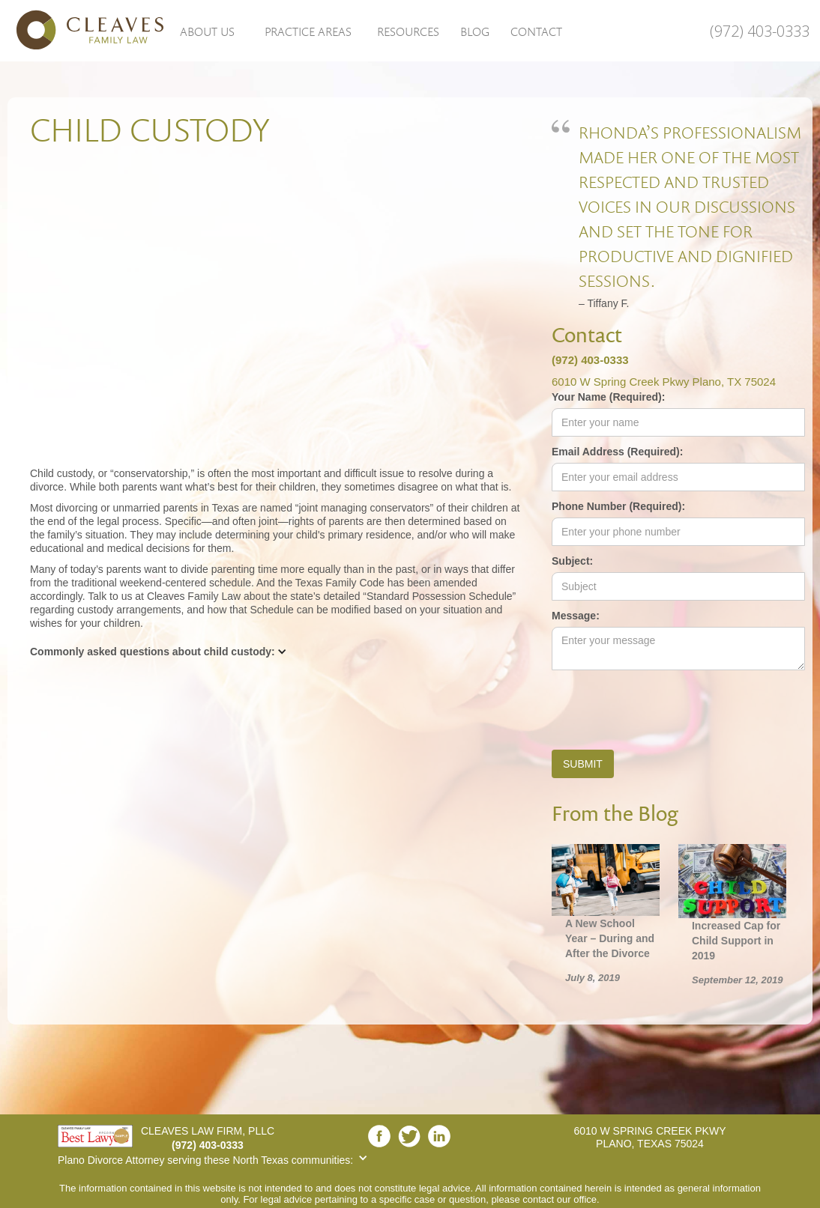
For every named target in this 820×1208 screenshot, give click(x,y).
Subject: (572, 561)
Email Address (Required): (617, 452)
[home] (82, 30)
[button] (207, 30)
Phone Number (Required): (618, 506)
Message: (576, 616)
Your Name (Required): (608, 397)
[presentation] (666, 707)
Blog (474, 31)
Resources (408, 31)
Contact (536, 31)
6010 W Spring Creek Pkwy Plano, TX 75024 (664, 381)
